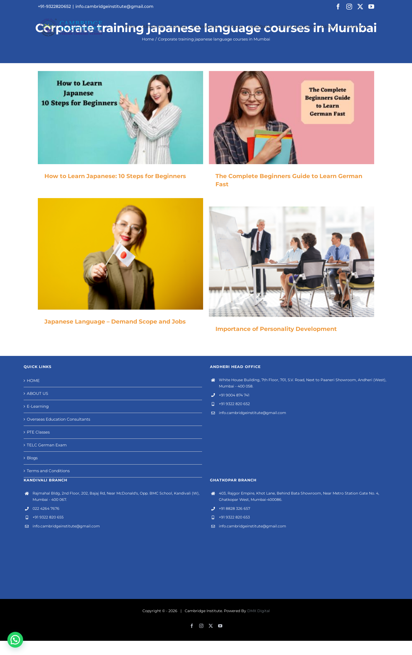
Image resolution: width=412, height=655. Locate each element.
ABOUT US (37, 393)
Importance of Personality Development (276, 328)
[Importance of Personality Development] (291, 261)
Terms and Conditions (48, 470)
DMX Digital (258, 610)
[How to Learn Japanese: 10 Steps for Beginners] (120, 117)
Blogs (32, 457)
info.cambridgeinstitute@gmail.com (114, 6)
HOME (33, 380)
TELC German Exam (47, 444)
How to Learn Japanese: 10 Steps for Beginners (115, 176)
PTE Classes (38, 432)
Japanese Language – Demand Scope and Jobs (115, 321)
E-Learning (38, 406)
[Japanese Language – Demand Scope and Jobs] (120, 254)
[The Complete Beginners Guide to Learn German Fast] (291, 117)
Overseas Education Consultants (58, 419)
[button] (15, 640)
